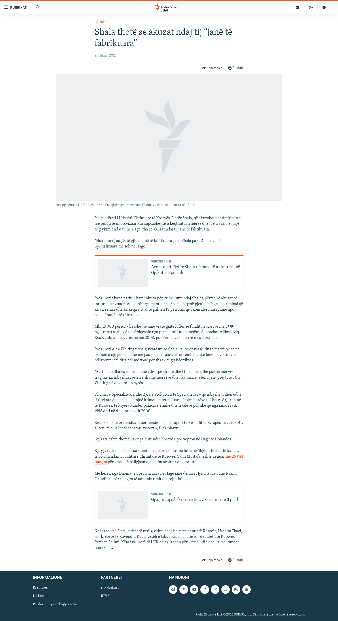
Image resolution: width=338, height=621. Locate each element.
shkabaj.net (110, 587)
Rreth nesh (41, 587)
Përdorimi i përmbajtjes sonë (55, 604)
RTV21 (105, 596)
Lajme (100, 22)
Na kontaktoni (44, 596)
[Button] (212, 68)
